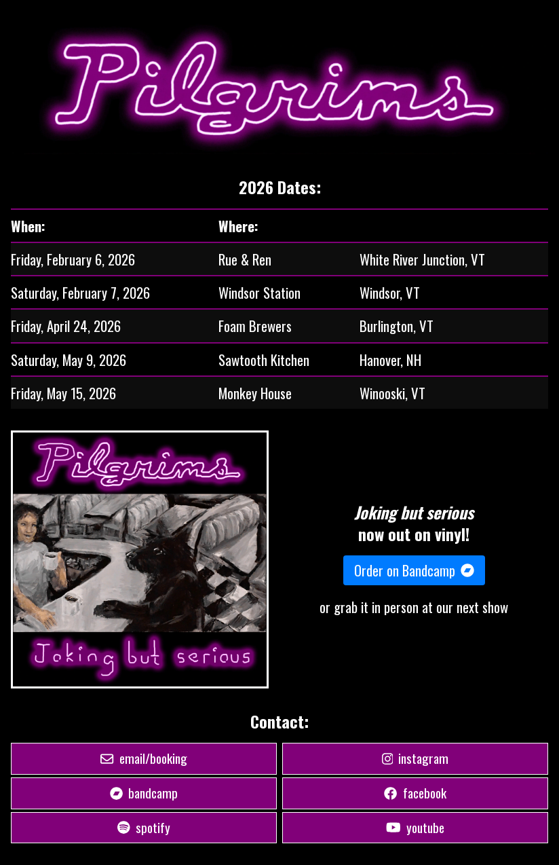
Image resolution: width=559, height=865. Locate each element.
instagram (415, 758)
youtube (415, 827)
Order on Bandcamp (414, 570)
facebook (415, 793)
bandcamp (144, 793)
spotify (143, 827)
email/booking (143, 758)
